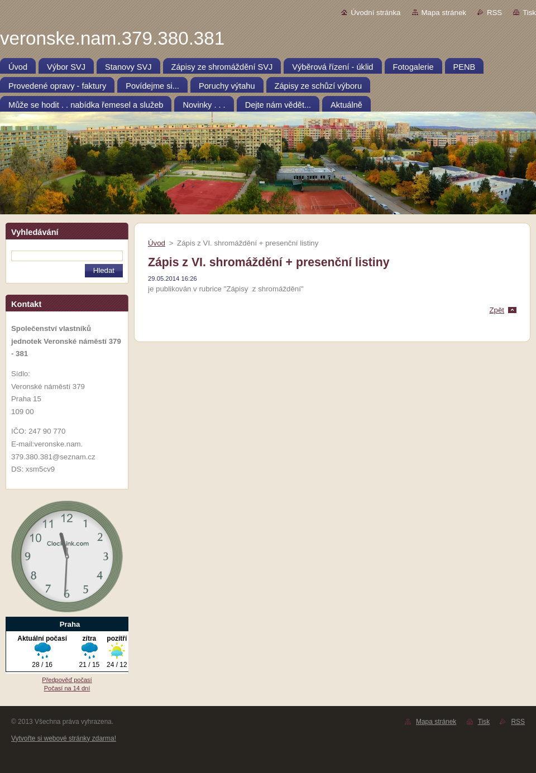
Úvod (156, 243)
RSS (494, 12)
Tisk (529, 12)
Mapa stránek (444, 12)
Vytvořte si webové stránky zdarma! (63, 738)
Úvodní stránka (375, 12)
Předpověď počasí (67, 679)
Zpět (496, 310)
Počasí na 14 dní (67, 688)
